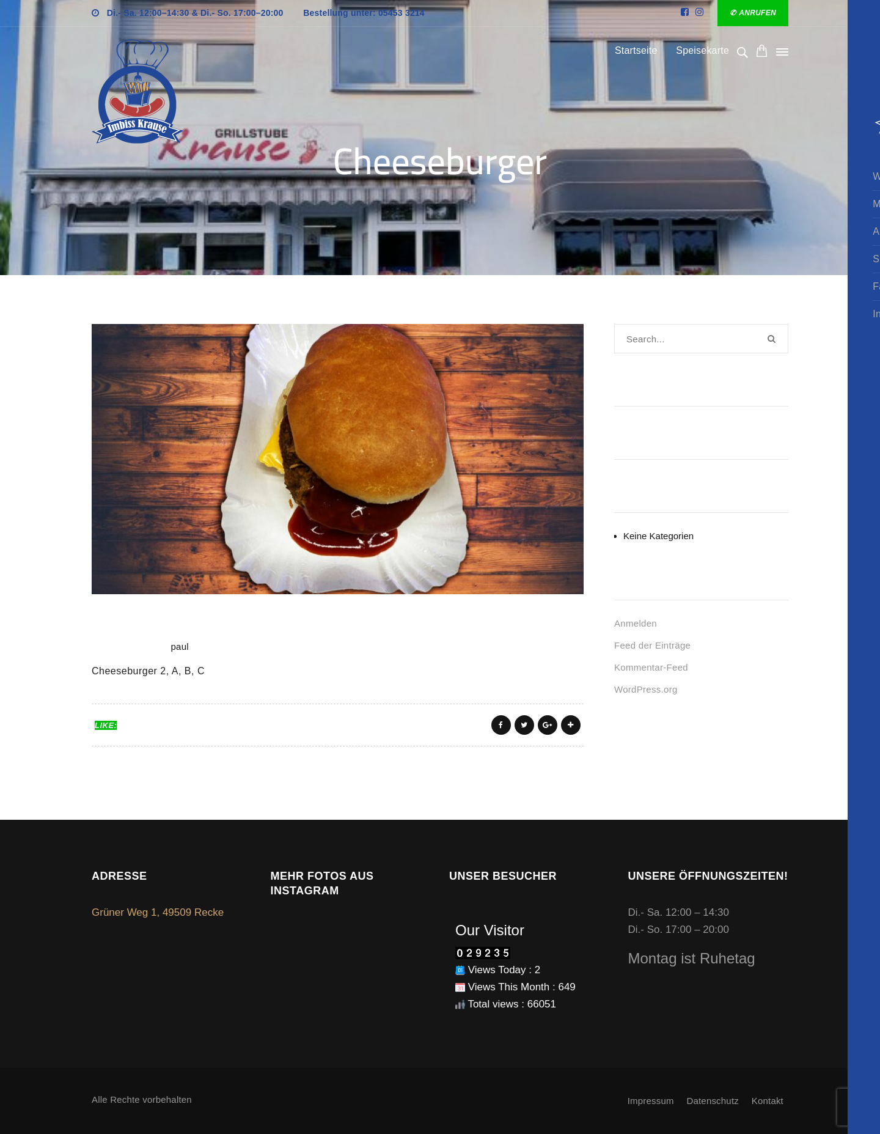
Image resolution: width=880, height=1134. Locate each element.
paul (180, 646)
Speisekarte (702, 50)
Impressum (651, 1100)
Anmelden (635, 623)
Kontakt (767, 1100)
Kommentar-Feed (651, 667)
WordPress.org (646, 689)
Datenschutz (712, 1100)
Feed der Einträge (652, 645)
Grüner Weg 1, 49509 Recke (158, 912)
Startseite (636, 50)
